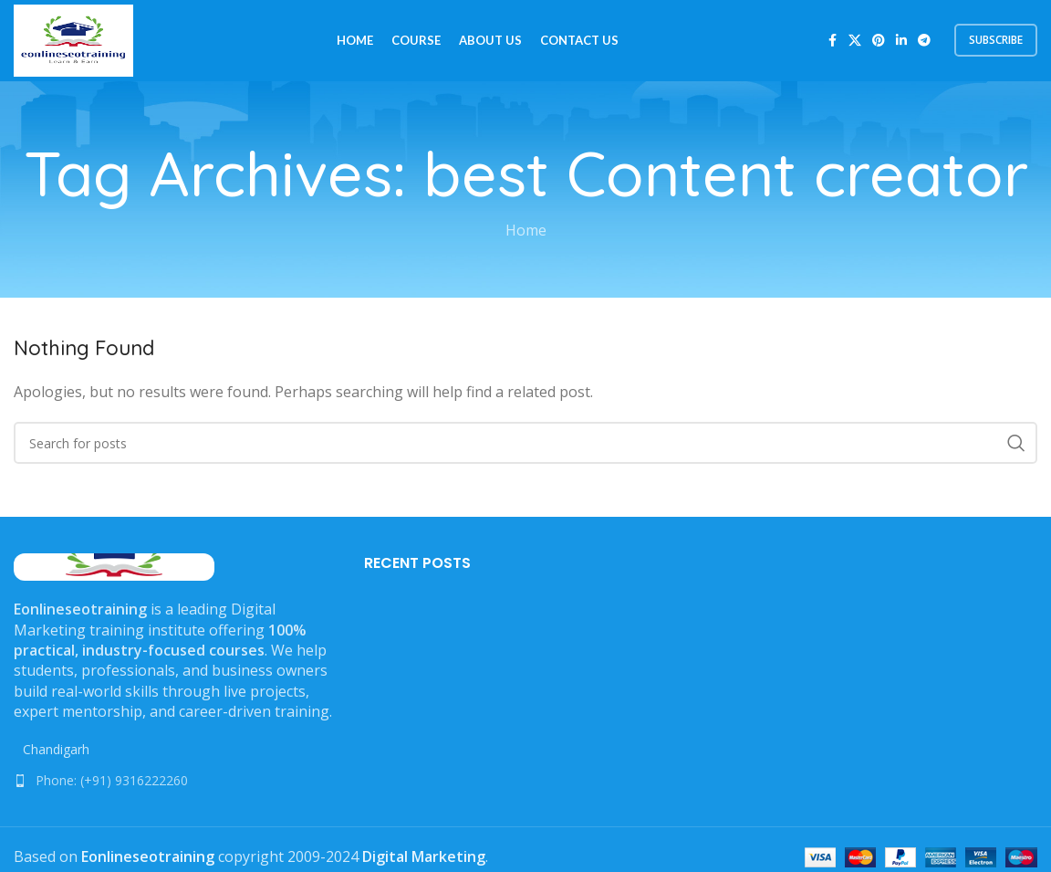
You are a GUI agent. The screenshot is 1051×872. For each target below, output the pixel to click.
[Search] (525, 445)
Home (525, 232)
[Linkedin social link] (901, 41)
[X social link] (855, 41)
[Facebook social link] (832, 41)
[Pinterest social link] (878, 41)
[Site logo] (74, 39)
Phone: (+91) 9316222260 (112, 781)
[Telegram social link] (924, 41)
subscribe (996, 40)
